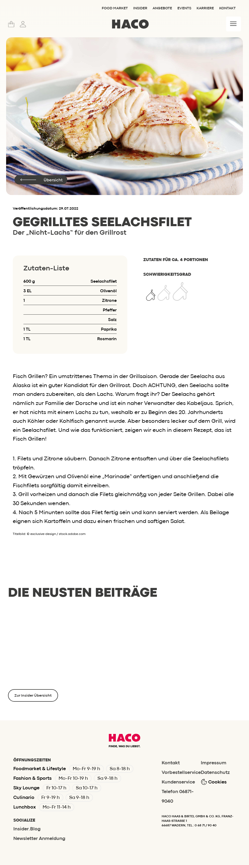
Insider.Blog (26, 829)
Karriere (205, 8)
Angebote (162, 8)
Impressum (213, 763)
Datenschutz (215, 773)
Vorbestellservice (181, 773)
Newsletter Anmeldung (39, 839)
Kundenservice (178, 782)
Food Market (115, 8)
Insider (140, 8)
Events (184, 8)
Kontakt (227, 8)
